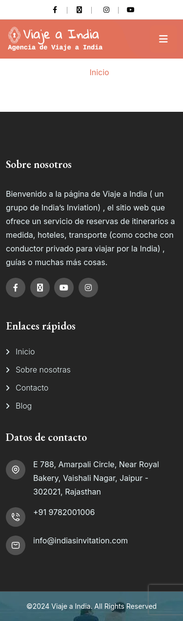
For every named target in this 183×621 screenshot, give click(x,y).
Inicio (99, 72)
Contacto (32, 388)
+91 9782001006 (64, 512)
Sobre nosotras (43, 369)
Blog (24, 406)
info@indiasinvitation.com (80, 540)
